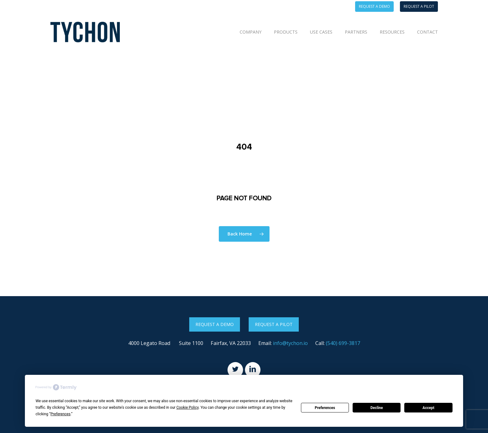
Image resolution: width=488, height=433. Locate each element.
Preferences (325, 408)
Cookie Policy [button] (187, 407)
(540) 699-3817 (343, 343)
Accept (428, 408)
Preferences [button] (60, 414)
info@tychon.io (290, 343)
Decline (376, 408)
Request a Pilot (274, 324)
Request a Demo (214, 324)
